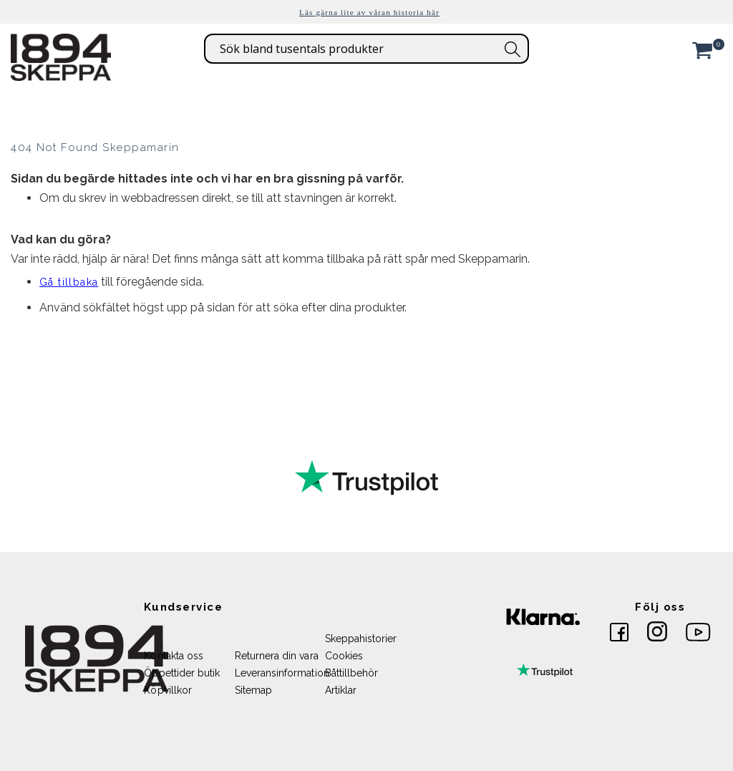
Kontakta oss (173, 655)
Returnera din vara (277, 655)
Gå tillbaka (68, 282)
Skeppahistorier (361, 638)
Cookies (344, 655)
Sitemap (253, 690)
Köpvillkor (168, 690)
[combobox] (366, 48)
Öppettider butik (182, 673)
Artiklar (341, 690)
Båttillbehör (352, 673)
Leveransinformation (282, 673)
